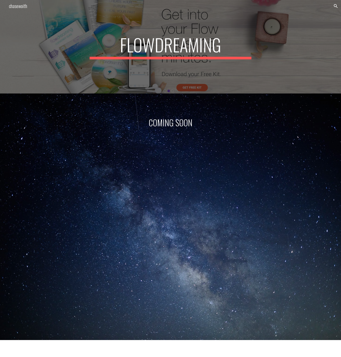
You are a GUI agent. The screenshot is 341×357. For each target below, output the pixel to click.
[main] (170, 46)
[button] (336, 6)
